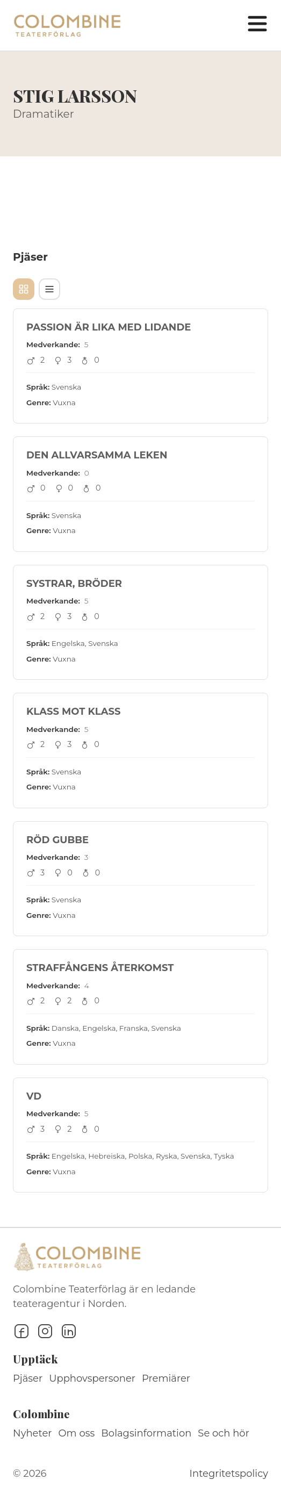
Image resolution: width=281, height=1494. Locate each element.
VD (33, 1096)
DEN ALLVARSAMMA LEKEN (96, 455)
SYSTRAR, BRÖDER (74, 584)
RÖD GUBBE (57, 840)
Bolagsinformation (146, 1433)
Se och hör (223, 1433)
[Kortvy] (23, 289)
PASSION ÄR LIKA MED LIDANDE (108, 327)
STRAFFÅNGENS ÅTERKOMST (100, 968)
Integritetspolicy (229, 1473)
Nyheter (32, 1433)
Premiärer (166, 1378)
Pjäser (27, 1378)
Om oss (77, 1433)
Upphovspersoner (92, 1378)
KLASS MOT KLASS (73, 711)
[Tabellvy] (49, 289)
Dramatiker (43, 113)
